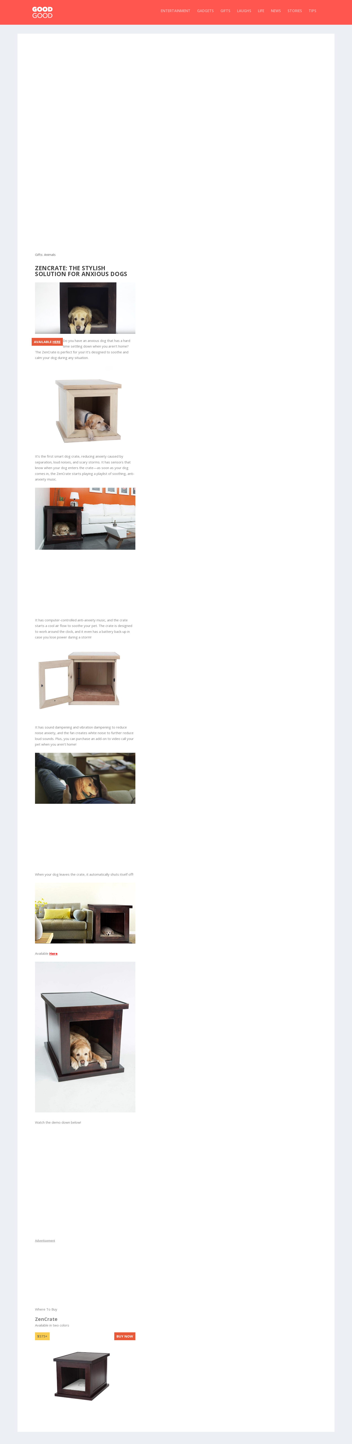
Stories (295, 14)
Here (53, 956)
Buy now (125, 1339)
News (276, 14)
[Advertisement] (176, 68)
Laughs (244, 14)
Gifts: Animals (45, 257)
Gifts (225, 14)
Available (47, 345)
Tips (312, 14)
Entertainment (175, 14)
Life (261, 14)
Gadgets (205, 14)
